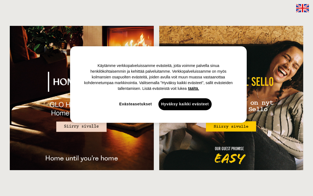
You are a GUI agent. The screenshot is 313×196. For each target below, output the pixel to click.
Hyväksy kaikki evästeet (185, 104)
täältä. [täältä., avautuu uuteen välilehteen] (193, 88)
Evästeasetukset (135, 104)
